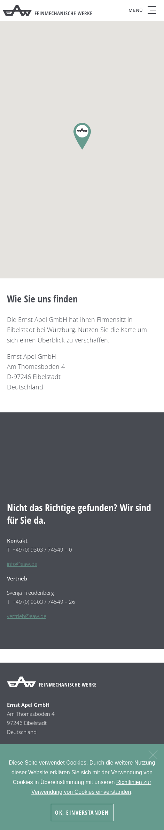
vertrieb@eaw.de (26, 615)
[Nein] (153, 754)
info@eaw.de (22, 563)
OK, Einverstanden (82, 812)
